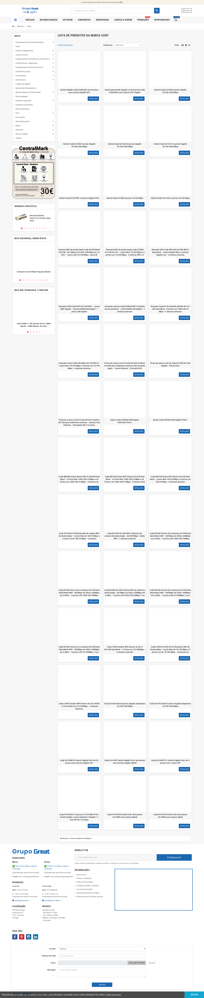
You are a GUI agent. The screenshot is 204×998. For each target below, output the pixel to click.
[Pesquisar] (115, 10)
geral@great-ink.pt (21, 900)
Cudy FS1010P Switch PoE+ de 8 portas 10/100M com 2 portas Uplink (170, 815)
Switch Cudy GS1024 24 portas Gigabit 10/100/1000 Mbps (124, 145)
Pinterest (21, 936)
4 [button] (31, 228)
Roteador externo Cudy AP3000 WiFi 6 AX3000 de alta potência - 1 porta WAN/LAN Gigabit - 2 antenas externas (125, 309)
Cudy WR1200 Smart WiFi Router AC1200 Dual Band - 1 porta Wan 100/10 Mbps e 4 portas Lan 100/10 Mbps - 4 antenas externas (170, 479)
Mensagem (51, 970)
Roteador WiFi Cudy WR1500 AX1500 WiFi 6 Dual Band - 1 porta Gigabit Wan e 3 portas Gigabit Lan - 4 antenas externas (170, 252)
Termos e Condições (83, 878)
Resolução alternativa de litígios (88, 893)
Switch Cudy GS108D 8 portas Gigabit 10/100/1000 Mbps (170, 91)
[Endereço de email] (116, 857)
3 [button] (28, 228)
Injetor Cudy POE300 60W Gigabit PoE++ (170, 420)
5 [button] (34, 228)
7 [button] (40, 228)
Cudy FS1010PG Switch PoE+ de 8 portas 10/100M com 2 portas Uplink (124, 815)
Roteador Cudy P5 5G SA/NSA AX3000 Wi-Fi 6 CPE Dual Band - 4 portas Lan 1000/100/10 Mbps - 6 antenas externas (170, 309)
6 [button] (37, 228)
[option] (33, 218)
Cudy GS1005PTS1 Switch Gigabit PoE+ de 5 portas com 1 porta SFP (170, 761)
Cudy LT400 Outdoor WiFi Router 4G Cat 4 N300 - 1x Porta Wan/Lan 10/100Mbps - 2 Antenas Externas (79, 706)
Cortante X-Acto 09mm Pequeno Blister (34, 272)
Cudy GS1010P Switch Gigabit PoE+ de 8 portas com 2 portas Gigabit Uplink (124, 761)
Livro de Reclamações (84, 889)
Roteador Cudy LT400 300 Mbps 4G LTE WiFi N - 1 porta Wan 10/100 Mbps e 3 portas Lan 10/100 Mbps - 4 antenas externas (79, 365)
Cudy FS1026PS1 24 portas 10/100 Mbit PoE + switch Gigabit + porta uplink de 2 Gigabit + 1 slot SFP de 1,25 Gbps (79, 817)
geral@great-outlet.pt (52, 900)
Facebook (14, 936)
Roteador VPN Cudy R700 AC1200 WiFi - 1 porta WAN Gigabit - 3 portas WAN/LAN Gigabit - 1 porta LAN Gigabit (79, 309)
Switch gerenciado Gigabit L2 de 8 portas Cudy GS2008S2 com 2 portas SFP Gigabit (125, 91)
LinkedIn (35, 936)
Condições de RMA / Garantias (87, 886)
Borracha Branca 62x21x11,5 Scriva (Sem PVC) (40, 218)
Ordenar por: (108, 45)
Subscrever (174, 857)
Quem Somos (81, 875)
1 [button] (22, 228)
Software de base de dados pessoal (89, 897)
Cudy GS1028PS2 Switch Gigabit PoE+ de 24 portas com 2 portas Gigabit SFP (79, 761)
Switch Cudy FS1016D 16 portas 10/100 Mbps (170, 198)
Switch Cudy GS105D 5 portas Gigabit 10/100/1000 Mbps (79, 145)
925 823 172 (50, 866)
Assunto (52, 949)
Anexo (53, 963)
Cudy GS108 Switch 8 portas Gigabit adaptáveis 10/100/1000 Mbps (124, 705)
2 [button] (25, 228)
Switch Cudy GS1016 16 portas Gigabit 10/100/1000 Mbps (170, 145)
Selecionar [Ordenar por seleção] (119, 45)
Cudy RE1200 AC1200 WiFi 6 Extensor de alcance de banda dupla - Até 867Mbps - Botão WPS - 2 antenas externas (125, 536)
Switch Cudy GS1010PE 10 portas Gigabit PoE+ (79, 198)
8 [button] (43, 228)
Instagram (28, 936)
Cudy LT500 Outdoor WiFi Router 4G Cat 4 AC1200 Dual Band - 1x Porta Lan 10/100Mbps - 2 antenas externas (124, 649)
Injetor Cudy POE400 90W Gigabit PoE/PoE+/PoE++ (124, 421)
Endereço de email (49, 956)
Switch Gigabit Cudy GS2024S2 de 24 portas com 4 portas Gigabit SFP (79, 91)
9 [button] (46, 228)
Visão (176, 45)
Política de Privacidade (84, 882)
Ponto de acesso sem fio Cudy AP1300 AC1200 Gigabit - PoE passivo (170, 364)
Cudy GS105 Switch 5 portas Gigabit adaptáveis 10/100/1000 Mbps (170, 705)
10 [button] (47, 280)
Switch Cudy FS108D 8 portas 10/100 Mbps (124, 198)
